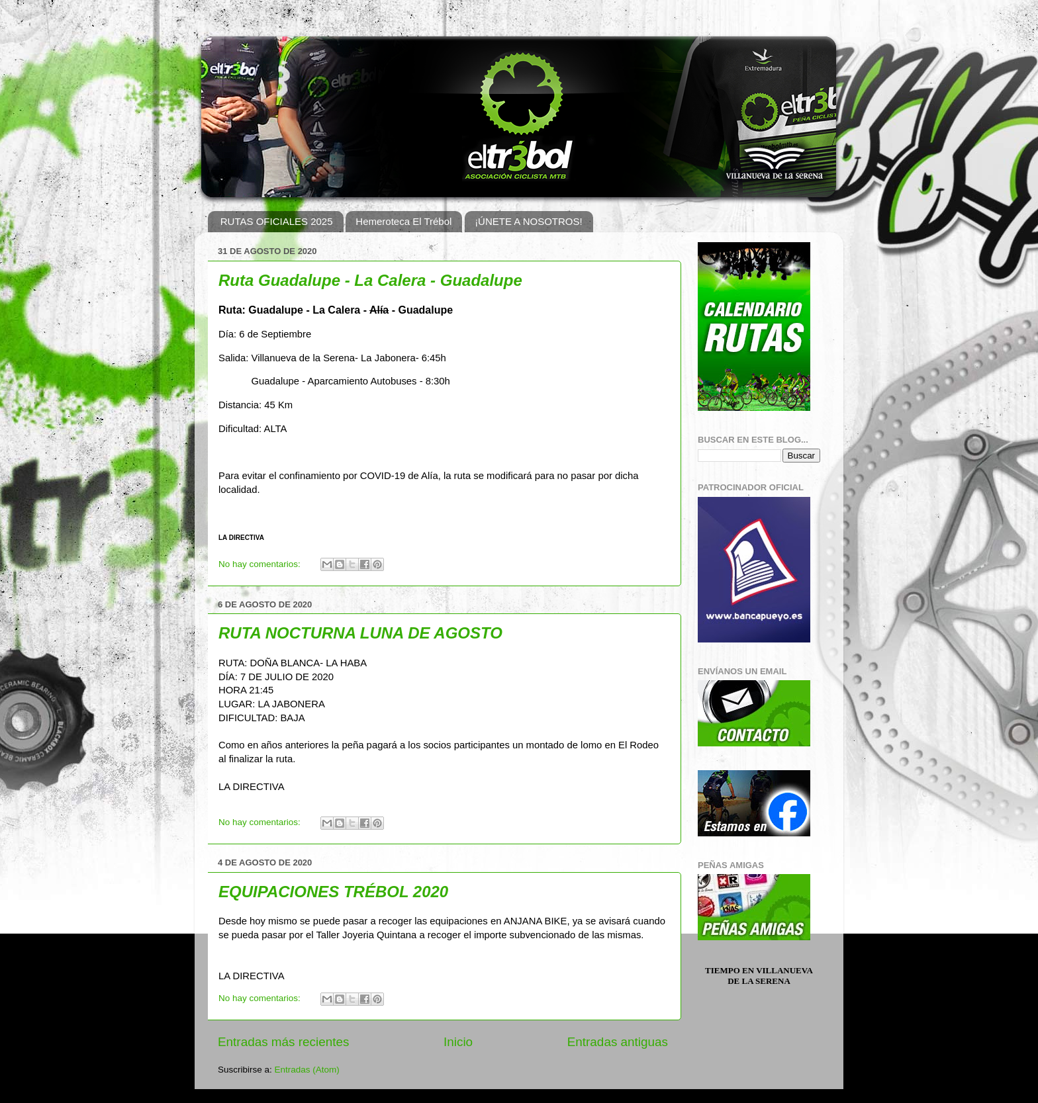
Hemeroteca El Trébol (403, 221)
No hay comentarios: (260, 564)
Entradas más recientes (283, 1042)
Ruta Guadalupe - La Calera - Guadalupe (370, 280)
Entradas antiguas (617, 1042)
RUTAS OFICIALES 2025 (276, 221)
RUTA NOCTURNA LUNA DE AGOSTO (360, 633)
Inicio (458, 1042)
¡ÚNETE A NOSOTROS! (529, 221)
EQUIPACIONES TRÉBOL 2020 (333, 892)
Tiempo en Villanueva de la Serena (759, 975)
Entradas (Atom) (307, 1070)
